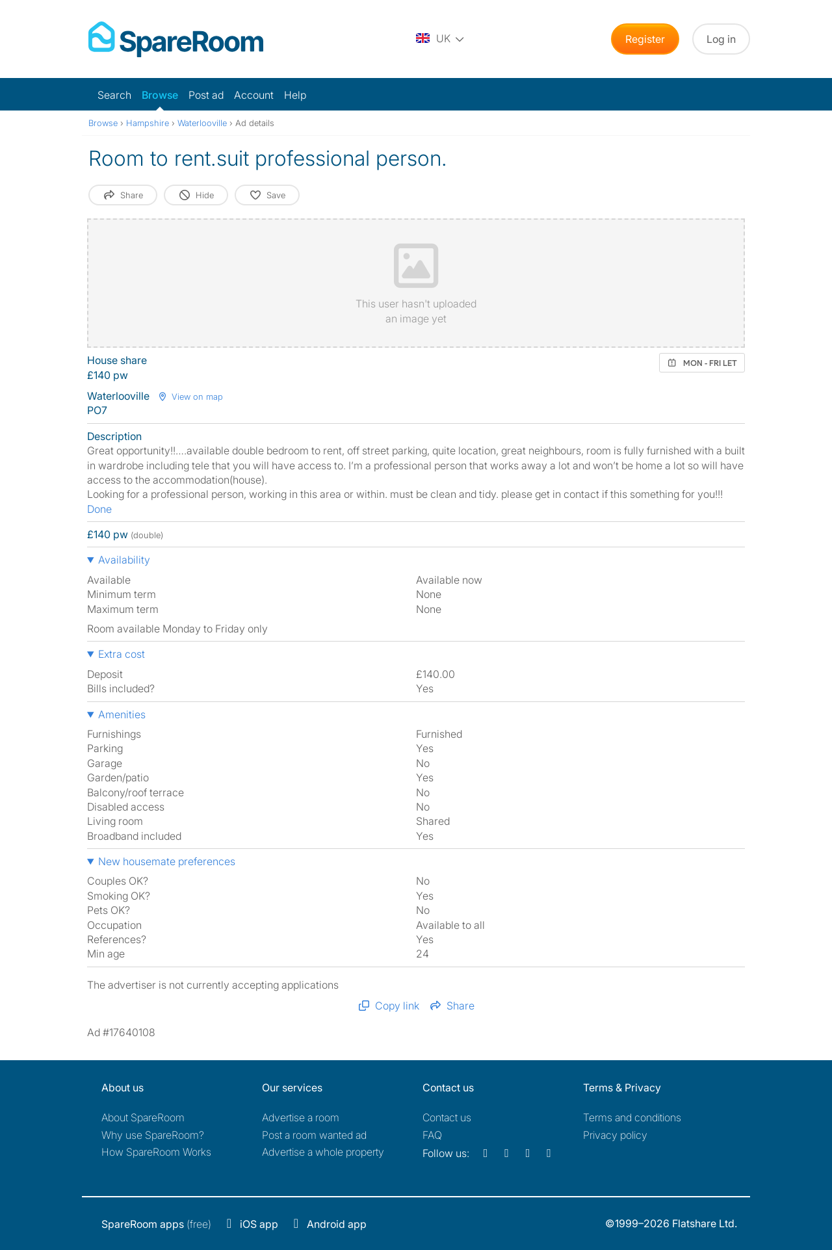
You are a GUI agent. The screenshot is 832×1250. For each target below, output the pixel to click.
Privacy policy (615, 1134)
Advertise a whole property (323, 1151)
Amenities (122, 714)
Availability (124, 559)
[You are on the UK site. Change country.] (440, 39)
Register (645, 39)
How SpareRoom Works (156, 1151)
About (143, 1117)
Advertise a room (300, 1117)
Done (99, 508)
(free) (156, 1223)
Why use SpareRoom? (152, 1134)
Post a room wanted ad (314, 1134)
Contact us (446, 1117)
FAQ (432, 1134)
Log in (721, 39)
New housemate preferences (166, 861)
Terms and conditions (632, 1117)
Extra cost (121, 653)
